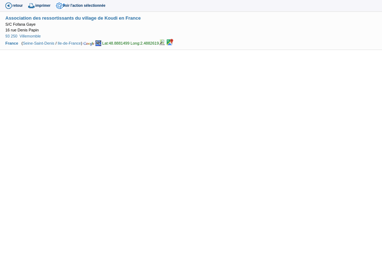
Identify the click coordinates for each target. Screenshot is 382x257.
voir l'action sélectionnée (84, 5)
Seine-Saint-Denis (39, 43)
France (11, 43)
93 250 (11, 36)
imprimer (43, 5)
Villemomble (30, 36)
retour (17, 5)
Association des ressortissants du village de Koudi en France (73, 18)
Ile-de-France (69, 43)
